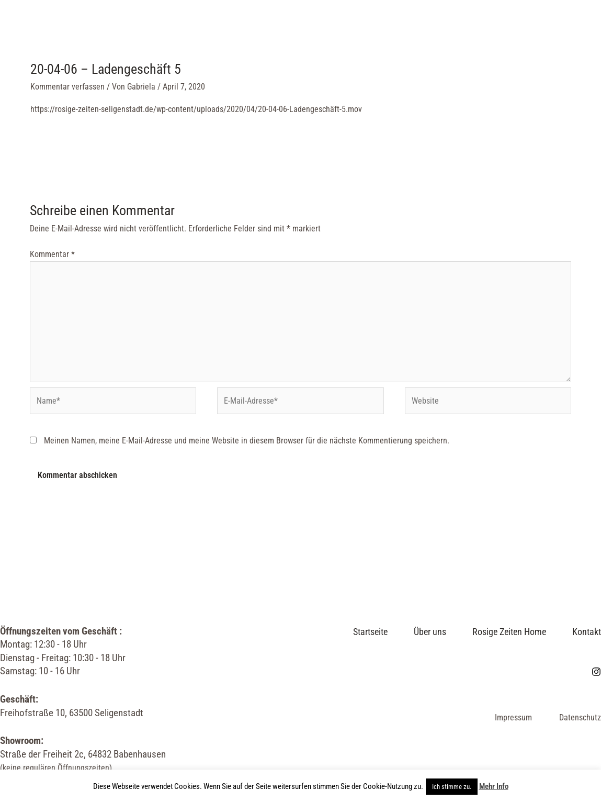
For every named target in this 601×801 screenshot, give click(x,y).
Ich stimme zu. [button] (451, 787)
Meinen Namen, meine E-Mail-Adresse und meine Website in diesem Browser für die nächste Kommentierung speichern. (246, 441)
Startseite (157, 32)
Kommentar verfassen (67, 87)
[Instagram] (545, 32)
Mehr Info (493, 786)
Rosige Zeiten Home (312, 32)
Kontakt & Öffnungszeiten (437, 32)
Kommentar (52, 254)
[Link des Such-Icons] (567, 32)
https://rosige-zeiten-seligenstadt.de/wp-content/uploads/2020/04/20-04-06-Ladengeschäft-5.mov (196, 109)
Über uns (225, 32)
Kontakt (586, 631)
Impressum (513, 717)
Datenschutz (580, 717)
